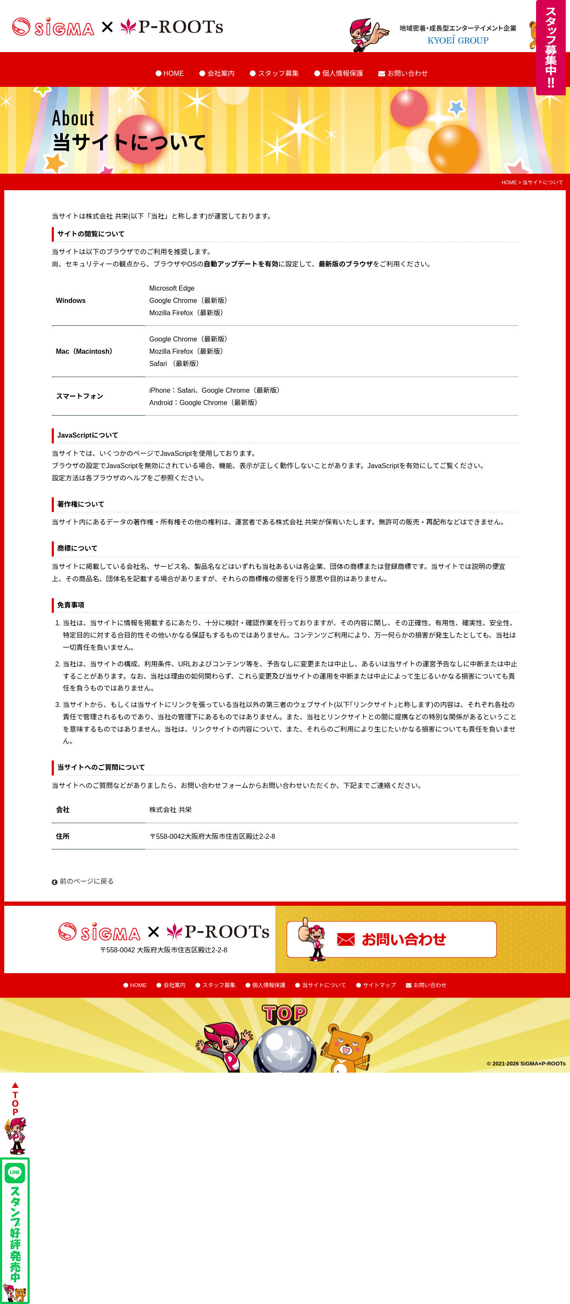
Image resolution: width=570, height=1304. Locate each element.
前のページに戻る (83, 881)
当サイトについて (324, 985)
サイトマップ (379, 985)
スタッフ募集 (278, 73)
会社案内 (221, 73)
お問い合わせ (407, 73)
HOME (174, 73)
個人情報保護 (342, 73)
